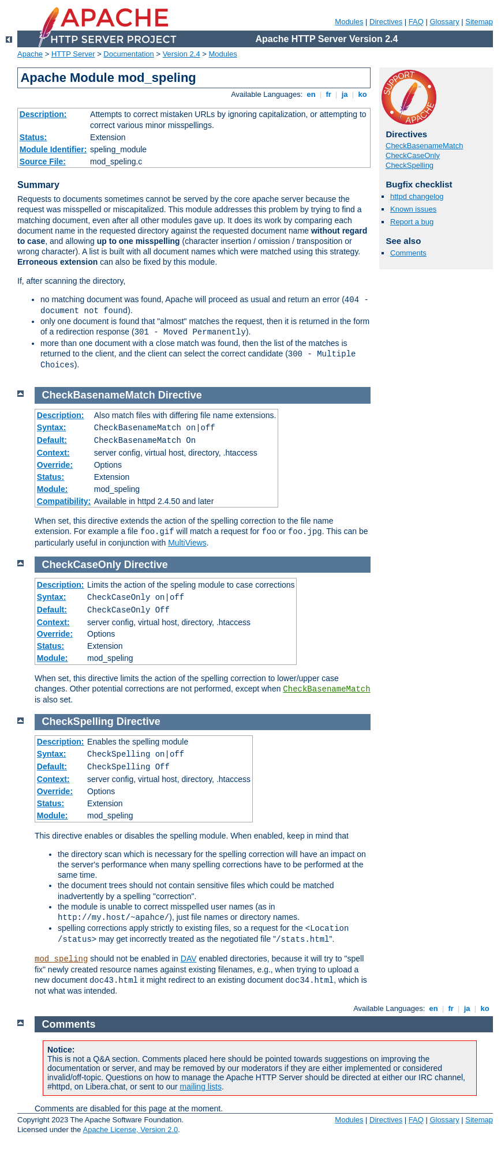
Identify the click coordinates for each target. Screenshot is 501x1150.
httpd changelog (417, 196)
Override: (55, 464)
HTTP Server (73, 54)
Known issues (413, 209)
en (311, 94)
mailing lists (201, 1086)
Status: (33, 137)
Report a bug (411, 221)
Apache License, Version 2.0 (130, 1129)
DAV (189, 958)
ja (344, 94)
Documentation (128, 54)
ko (362, 94)
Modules (349, 21)
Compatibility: (64, 501)
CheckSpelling (409, 165)
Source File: (43, 161)
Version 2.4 (181, 54)
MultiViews (187, 542)
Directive (180, 395)
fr (329, 94)
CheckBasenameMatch (424, 145)
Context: (53, 452)
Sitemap (479, 21)
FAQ (416, 21)
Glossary (444, 21)
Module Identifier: (53, 149)
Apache (30, 54)
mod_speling (61, 959)
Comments (408, 253)
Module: (52, 489)
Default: (52, 440)
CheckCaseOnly (413, 155)
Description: (43, 114)
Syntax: (51, 427)
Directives (385, 21)
